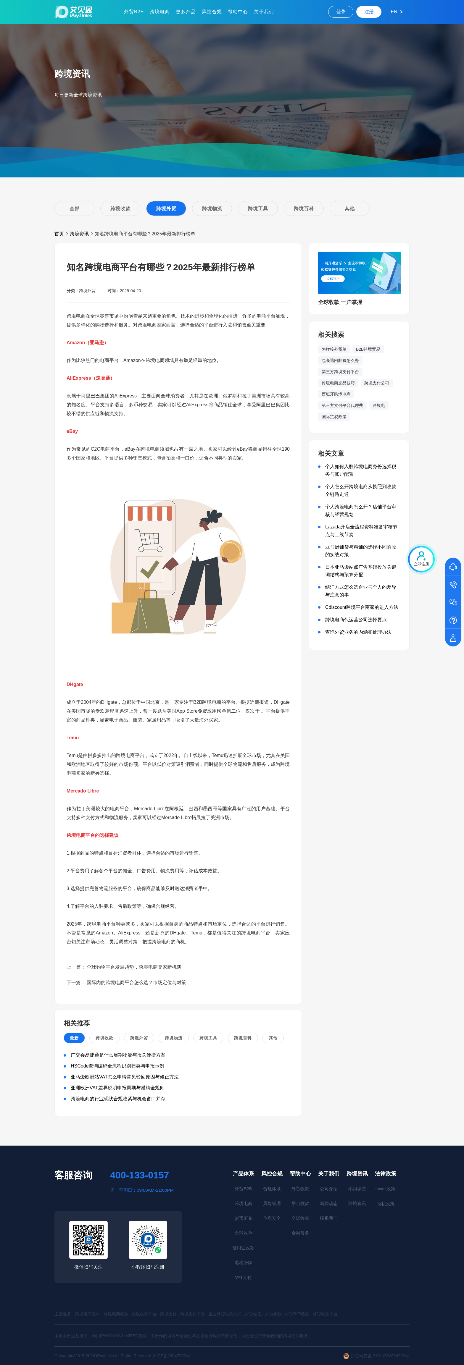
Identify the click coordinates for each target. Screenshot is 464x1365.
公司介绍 (329, 1188)
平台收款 (300, 1203)
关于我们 (264, 11)
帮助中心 (238, 11)
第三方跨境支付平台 (340, 371)
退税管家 (243, 1262)
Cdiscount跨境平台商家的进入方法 (361, 607)
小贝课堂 (357, 1188)
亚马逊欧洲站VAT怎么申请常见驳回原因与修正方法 (125, 1076)
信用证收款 (243, 1247)
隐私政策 (385, 1203)
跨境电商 (160, 11)
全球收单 (243, 1232)
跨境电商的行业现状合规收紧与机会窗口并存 (118, 1098)
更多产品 (186, 11)
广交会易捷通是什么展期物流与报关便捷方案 (118, 1054)
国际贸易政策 (334, 416)
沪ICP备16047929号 (171, 1355)
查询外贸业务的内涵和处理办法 (358, 632)
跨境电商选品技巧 (338, 383)
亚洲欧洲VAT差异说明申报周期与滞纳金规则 (118, 1087)
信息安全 (272, 1218)
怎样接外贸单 (334, 349)
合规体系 (272, 1188)
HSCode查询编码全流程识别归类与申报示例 (117, 1065)
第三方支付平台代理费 (342, 405)
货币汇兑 (243, 1218)
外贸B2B (134, 11)
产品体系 (243, 1174)
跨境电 (379, 405)
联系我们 (329, 1218)
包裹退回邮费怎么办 (340, 360)
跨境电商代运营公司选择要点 (356, 619)
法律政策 (385, 1174)
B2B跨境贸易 (368, 349)
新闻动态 (329, 1203)
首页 (59, 233)
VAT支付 (243, 1277)
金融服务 (300, 1232)
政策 (385, 1188)
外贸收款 (300, 1188)
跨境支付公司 (376, 383)
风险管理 (272, 1203)
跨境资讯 (79, 233)
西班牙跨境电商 (336, 394)
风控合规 (212, 11)
